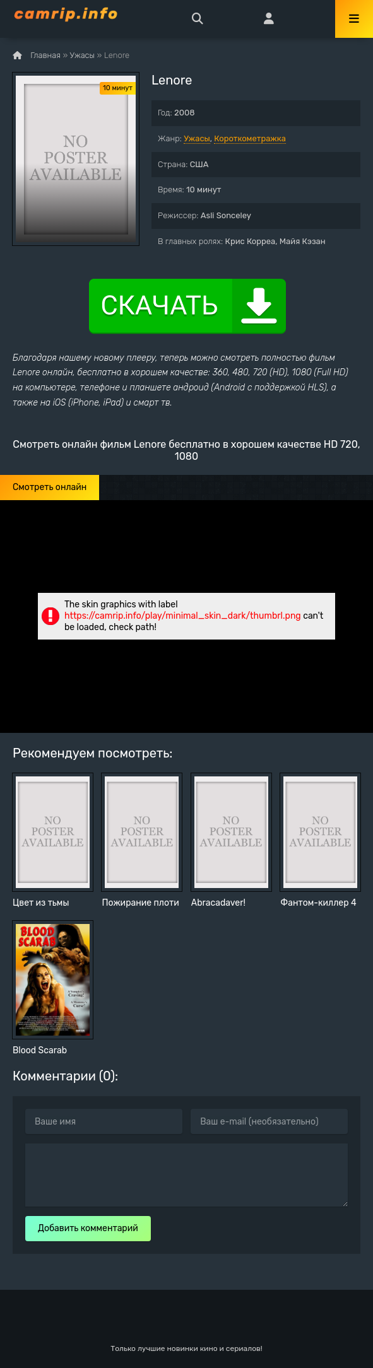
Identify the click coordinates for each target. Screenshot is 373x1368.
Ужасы (197, 138)
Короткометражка (250, 138)
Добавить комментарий (88, 1228)
